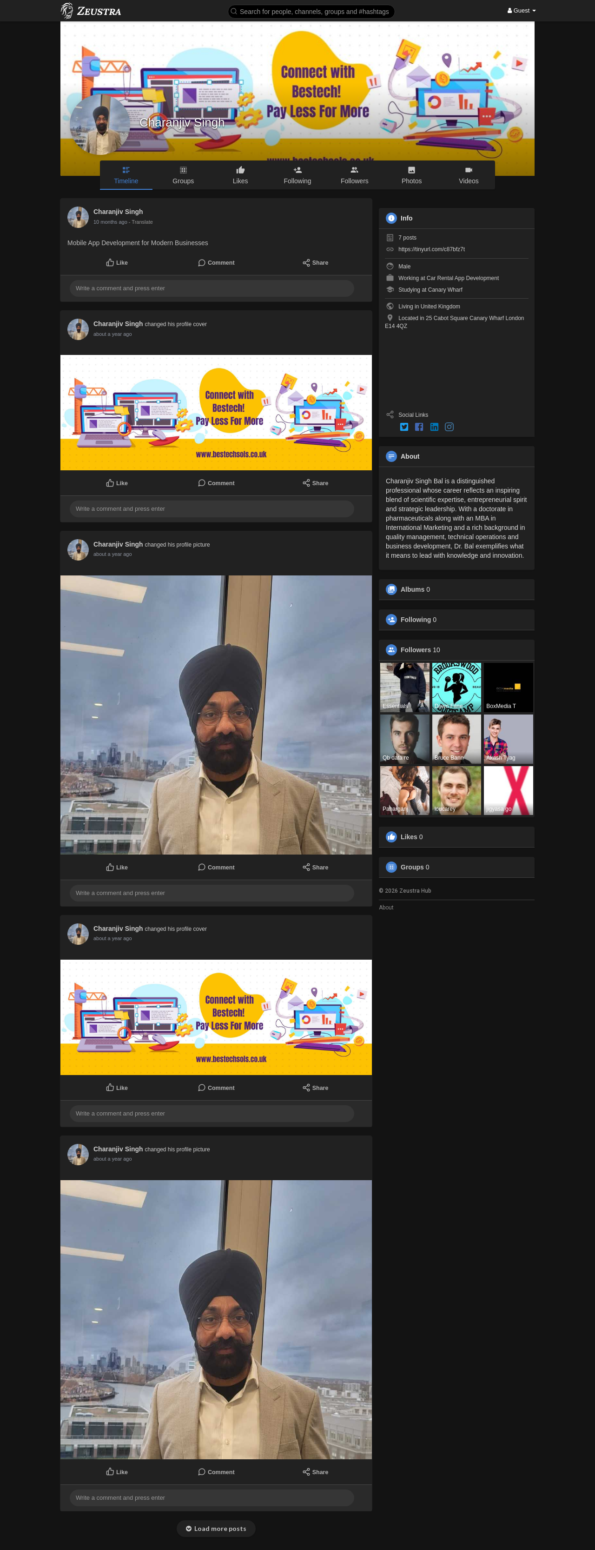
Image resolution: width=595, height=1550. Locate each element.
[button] (311, 11)
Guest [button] (522, 10)
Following (416, 619)
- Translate (141, 222)
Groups (412, 867)
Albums (412, 589)
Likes (409, 837)
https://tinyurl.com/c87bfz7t (431, 249)
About (386, 907)
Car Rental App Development (463, 278)
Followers (416, 650)
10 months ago (110, 222)
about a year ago (112, 334)
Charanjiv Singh (182, 122)
